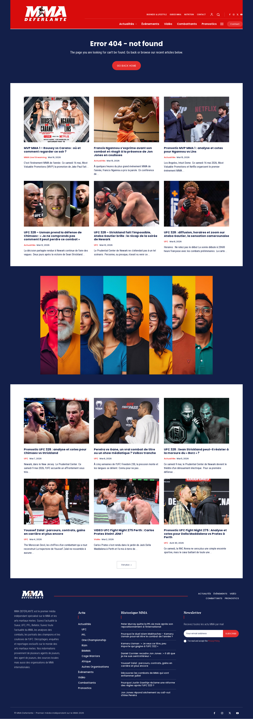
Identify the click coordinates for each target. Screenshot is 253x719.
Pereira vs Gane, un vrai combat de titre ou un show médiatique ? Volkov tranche (125, 451)
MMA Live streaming (35, 157)
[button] (218, 14)
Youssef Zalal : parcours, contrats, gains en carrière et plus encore (54, 532)
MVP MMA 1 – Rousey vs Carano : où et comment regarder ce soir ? (52, 150)
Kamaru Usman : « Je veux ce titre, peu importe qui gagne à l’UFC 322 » (143, 645)
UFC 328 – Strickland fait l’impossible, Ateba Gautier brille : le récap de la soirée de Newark (125, 235)
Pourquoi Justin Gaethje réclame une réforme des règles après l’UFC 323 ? (148, 684)
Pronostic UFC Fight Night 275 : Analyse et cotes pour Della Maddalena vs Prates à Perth (195, 533)
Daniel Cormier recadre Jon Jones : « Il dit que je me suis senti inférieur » (148, 655)
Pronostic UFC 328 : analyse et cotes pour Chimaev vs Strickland (55, 451)
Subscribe (230, 633)
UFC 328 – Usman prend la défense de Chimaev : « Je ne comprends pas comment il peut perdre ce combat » (53, 235)
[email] (203, 634)
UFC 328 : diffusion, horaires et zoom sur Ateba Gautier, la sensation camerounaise (196, 234)
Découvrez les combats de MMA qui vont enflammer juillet (145, 674)
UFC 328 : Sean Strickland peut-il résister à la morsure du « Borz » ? (196, 451)
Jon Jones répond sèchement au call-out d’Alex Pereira (145, 694)
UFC (96, 245)
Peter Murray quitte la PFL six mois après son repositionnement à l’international (147, 625)
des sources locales (48, 658)
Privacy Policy (213, 641)
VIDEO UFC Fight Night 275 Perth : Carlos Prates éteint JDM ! (124, 532)
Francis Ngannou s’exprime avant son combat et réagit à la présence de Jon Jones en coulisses (123, 151)
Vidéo (97, 539)
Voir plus (126, 565)
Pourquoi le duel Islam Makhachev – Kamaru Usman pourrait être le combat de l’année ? (147, 635)
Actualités (99, 161)
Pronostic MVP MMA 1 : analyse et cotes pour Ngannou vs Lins (193, 150)
